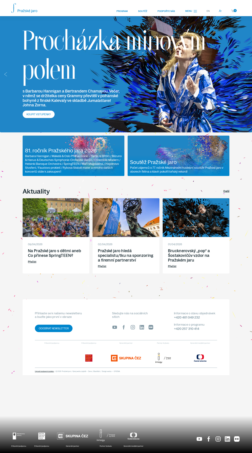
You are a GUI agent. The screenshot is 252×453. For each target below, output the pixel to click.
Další (226, 191)
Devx (90, 371)
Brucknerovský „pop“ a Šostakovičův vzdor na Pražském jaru (189, 255)
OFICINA (117, 371)
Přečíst (32, 261)
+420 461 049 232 (187, 317)
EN (208, 11)
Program (122, 11)
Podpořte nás (166, 11)
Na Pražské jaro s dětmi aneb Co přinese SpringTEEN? (54, 253)
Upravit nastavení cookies (44, 371)
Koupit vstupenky (38, 114)
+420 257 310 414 (186, 329)
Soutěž (142, 11)
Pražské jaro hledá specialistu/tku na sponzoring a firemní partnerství (125, 255)
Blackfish (96, 371)
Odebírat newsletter (54, 328)
